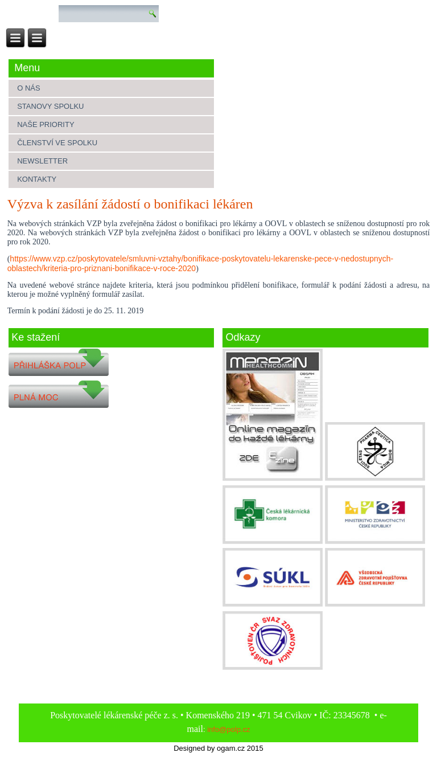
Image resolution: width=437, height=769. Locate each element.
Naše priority (45, 124)
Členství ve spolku (57, 142)
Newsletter (42, 161)
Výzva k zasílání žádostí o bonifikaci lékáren (130, 204)
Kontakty (36, 179)
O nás (28, 88)
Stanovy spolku (50, 106)
